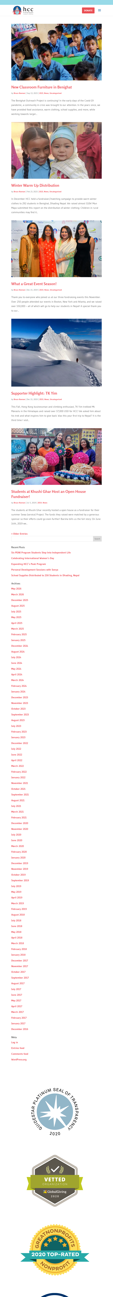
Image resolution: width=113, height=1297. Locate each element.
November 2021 (19, 783)
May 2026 (16, 588)
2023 (41, 93)
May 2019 (16, 891)
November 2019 (19, 868)
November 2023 (19, 703)
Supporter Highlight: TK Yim (34, 393)
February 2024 (19, 685)
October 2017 (18, 971)
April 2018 (16, 937)
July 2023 (16, 726)
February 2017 (19, 1017)
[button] (88, 10)
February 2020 (19, 851)
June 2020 (16, 840)
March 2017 (17, 1012)
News (46, 93)
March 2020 (17, 846)
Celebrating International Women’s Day (32, 558)
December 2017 (19, 960)
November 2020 (19, 829)
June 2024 (16, 663)
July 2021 (16, 806)
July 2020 (16, 834)
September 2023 (20, 714)
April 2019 (16, 897)
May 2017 (16, 1000)
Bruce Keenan (19, 93)
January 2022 (18, 777)
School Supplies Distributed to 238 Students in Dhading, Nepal (45, 575)
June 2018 (16, 926)
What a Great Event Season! (34, 283)
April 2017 (16, 1006)
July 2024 (16, 657)
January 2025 (18, 640)
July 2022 (16, 748)
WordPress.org (19, 1059)
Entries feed (17, 1048)
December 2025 (19, 600)
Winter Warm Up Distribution (35, 185)
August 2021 (18, 800)
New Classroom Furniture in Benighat (41, 87)
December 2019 (19, 863)
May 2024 (16, 668)
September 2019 (20, 880)
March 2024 (17, 680)
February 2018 (19, 949)
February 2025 (19, 634)
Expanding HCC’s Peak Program (28, 564)
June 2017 (16, 994)
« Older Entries (19, 533)
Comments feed (19, 1053)
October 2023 (18, 708)
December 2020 (19, 823)
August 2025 (18, 605)
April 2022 (16, 760)
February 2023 (19, 731)
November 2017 (19, 966)
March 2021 (17, 811)
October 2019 (18, 874)
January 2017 (18, 1023)
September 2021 (20, 794)
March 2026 (17, 594)
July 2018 (16, 920)
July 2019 (16, 886)
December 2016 (19, 1029)
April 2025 (16, 623)
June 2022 (16, 754)
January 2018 (18, 954)
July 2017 (16, 989)
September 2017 (20, 977)
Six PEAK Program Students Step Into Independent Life (41, 552)
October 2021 (18, 788)
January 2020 (18, 857)
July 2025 (16, 611)
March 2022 (17, 766)
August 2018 (18, 914)
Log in (14, 1042)
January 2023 (18, 737)
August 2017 (18, 983)
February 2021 (19, 817)
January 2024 (18, 691)
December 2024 (19, 645)
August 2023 (18, 720)
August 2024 (18, 651)
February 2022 (19, 771)
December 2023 (19, 697)
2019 (41, 290)
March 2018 (17, 943)
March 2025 (17, 628)
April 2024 (16, 674)
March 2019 (17, 903)
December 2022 (19, 743)
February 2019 (19, 909)
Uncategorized (56, 93)
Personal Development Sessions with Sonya (34, 569)
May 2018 (16, 931)
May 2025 (16, 617)
